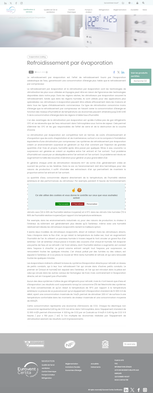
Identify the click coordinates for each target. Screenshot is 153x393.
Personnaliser (92, 204)
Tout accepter (62, 204)
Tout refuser (77, 204)
